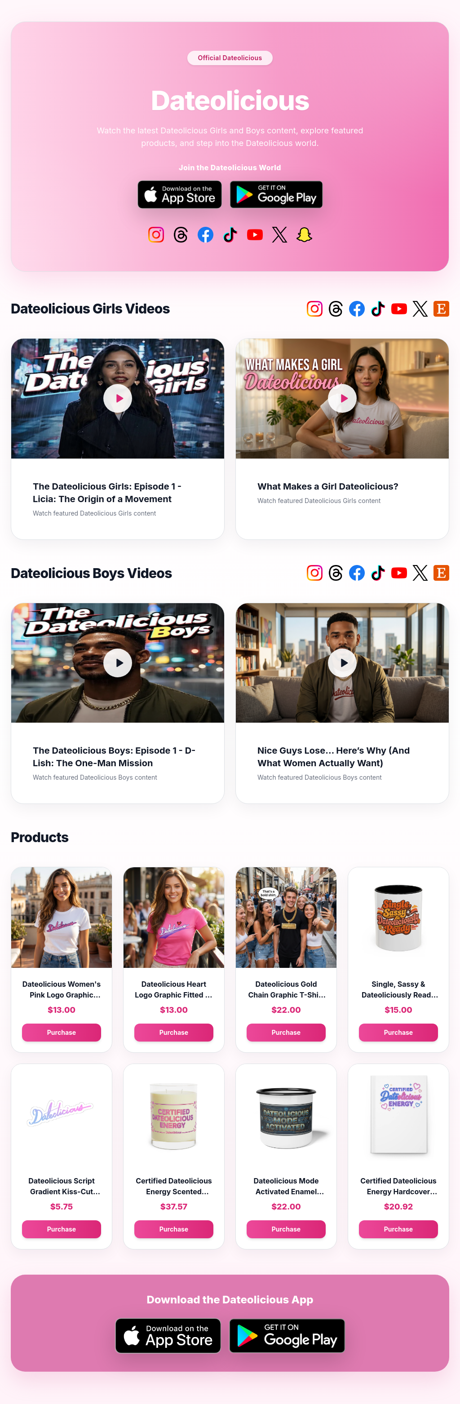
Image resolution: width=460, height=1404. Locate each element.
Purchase (61, 1032)
